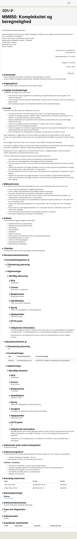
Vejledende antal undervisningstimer (21, 445)
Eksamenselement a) (15, 342)
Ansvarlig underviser (13, 478)
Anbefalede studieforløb (15, 523)
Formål (6, 108)
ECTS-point (15, 321)
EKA (12, 281)
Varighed (14, 409)
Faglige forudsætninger (14, 90)
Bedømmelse (16, 294)
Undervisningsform (12, 452)
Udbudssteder (10, 516)
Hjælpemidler (16, 314)
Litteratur (7, 248)
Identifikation (16, 301)
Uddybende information (22, 328)
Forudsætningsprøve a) (16, 260)
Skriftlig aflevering (17, 276)
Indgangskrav (10, 83)
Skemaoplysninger (12, 493)
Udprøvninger (13, 271)
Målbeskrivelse (10, 184)
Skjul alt (71, 73)
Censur (13, 287)
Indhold (6, 218)
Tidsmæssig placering (17, 265)
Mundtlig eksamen (17, 371)
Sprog (13, 308)
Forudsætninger (14, 353)
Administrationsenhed (14, 503)
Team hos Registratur (13, 509)
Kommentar (9, 75)
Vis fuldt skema (8, 498)
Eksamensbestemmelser (15, 255)
